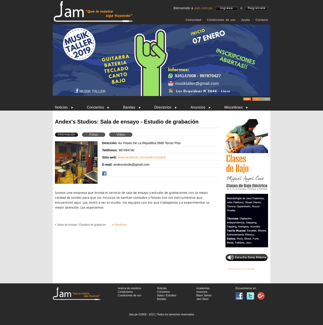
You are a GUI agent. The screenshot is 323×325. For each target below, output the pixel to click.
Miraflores (121, 224)
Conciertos (95, 107)
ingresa (226, 8)
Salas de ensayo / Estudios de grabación (81, 224)
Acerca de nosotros (129, 288)
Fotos (93, 134)
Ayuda (245, 19)
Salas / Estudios (166, 295)
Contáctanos (125, 291)
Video (120, 134)
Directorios (162, 107)
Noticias (61, 107)
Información (66, 134)
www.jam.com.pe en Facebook (241, 269)
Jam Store (202, 299)
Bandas (129, 107)
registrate (256, 8)
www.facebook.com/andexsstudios (142, 157)
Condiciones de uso (221, 19)
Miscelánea (233, 107)
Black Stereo (204, 295)
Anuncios (197, 107)
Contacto (261, 19)
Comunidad (193, 19)
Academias (203, 288)
